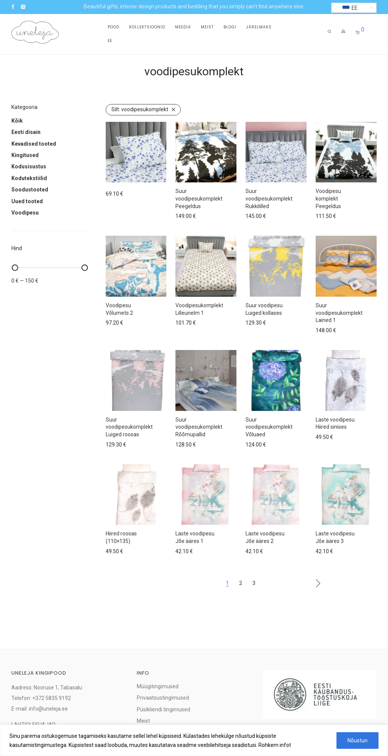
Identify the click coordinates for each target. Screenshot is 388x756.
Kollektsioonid (147, 27)
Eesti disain (26, 132)
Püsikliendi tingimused (163, 709)
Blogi (230, 27)
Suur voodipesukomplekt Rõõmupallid (198, 427)
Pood (113, 27)
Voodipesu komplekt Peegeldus (328, 198)
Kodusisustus (28, 166)
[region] (194, 740)
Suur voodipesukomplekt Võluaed (269, 427)
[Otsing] (329, 32)
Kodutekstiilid (29, 178)
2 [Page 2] (240, 583)
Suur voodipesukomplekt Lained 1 (339, 312)
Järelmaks (259, 27)
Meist (207, 27)
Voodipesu (25, 213)
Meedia (183, 27)
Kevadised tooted (33, 144)
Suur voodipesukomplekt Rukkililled (269, 198)
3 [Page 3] (253, 583)
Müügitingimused (157, 686)
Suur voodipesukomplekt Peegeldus (198, 198)
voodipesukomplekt (139, 109)
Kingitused (25, 155)
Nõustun (357, 740)
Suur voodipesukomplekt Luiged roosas (129, 427)
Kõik (17, 121)
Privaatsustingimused (163, 698)
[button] (354, 8)
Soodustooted (29, 190)
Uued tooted (27, 201)
